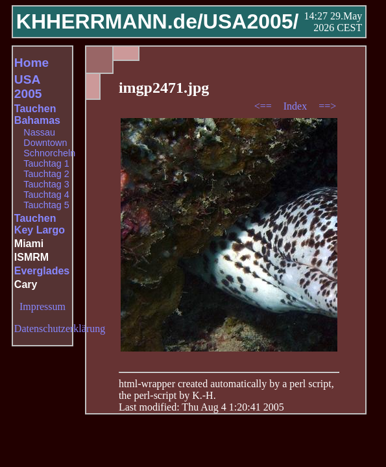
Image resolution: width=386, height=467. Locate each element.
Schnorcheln (49, 153)
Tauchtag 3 (46, 184)
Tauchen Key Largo (39, 224)
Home (31, 62)
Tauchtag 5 (46, 205)
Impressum (42, 306)
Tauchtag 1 (46, 163)
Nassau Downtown (45, 137)
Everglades (41, 270)
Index (296, 106)
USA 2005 (28, 87)
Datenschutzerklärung (59, 328)
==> (327, 106)
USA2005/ (251, 21)
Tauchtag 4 (46, 194)
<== (264, 106)
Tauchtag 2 (46, 174)
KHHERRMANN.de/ (109, 21)
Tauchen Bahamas (37, 114)
